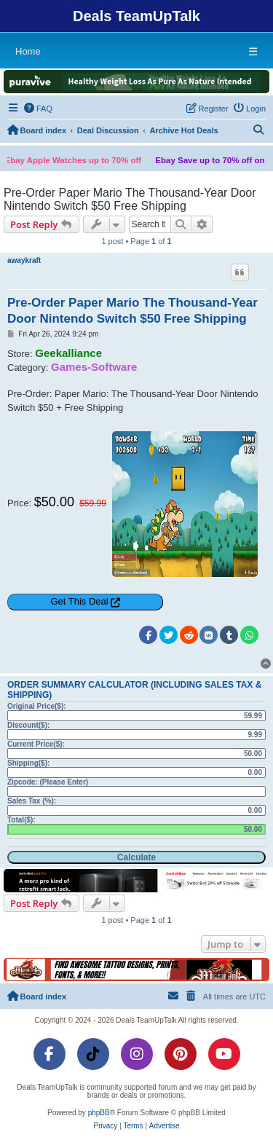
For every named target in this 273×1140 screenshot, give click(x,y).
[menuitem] (38, 108)
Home (28, 51)
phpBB (99, 1113)
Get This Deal (79, 601)
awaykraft (24, 260)
